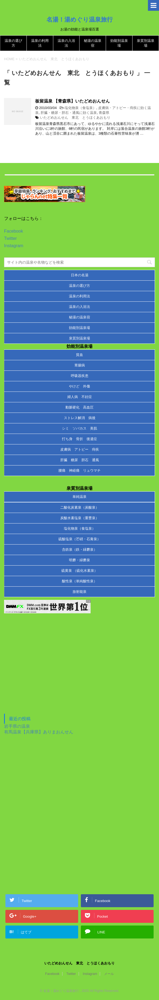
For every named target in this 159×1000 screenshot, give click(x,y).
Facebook (13, 231)
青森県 (104, 113)
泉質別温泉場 (79, 338)
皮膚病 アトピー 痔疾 (79, 449)
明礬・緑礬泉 (79, 560)
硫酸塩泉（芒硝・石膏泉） (79, 539)
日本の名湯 (79, 275)
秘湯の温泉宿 (79, 317)
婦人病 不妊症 (79, 397)
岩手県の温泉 (17, 726)
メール (109, 974)
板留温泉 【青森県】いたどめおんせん (72, 101)
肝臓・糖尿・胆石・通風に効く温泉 (69, 113)
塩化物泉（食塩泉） (80, 108)
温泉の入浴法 (79, 307)
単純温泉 (79, 497)
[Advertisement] (44, 669)
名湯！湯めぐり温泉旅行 (80, 19)
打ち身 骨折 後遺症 (79, 439)
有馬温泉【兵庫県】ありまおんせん (38, 732)
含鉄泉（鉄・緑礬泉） (79, 549)
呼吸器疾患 (79, 376)
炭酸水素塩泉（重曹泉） (79, 518)
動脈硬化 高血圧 (79, 407)
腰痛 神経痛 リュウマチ (79, 470)
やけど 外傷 (79, 386)
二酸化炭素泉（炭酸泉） (79, 507)
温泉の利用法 (79, 296)
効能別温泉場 (79, 328)
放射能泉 (79, 592)
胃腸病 (79, 365)
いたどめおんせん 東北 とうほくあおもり (75, 117)
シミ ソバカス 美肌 (79, 428)
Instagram (13, 245)
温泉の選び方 (79, 286)
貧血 (79, 355)
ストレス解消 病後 (79, 418)
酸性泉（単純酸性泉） (79, 581)
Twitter (10, 238)
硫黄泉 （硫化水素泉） (79, 571)
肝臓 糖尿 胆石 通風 (79, 460)
